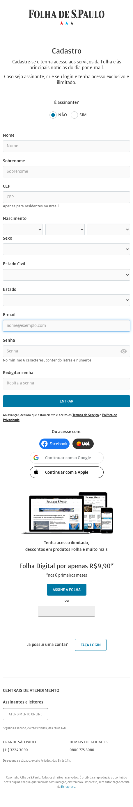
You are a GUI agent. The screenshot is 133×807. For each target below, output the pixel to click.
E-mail (9, 315)
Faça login (91, 645)
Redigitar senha (18, 372)
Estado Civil (14, 264)
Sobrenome (14, 161)
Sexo (7, 238)
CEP (6, 186)
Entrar (66, 401)
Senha (9, 340)
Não (58, 115)
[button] (54, 444)
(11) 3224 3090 (15, 750)
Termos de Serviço (85, 415)
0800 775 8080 (82, 750)
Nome (9, 135)
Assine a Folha (67, 590)
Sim (79, 115)
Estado (9, 289)
